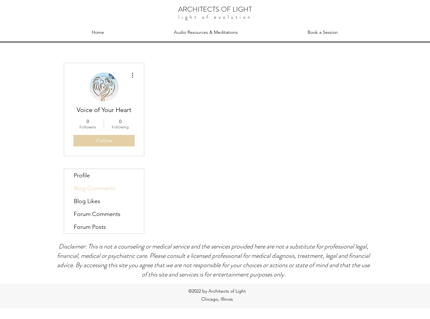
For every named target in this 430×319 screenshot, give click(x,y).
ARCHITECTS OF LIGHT (215, 9)
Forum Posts (90, 226)
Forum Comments (97, 214)
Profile (82, 175)
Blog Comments (95, 188)
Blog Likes (87, 201)
